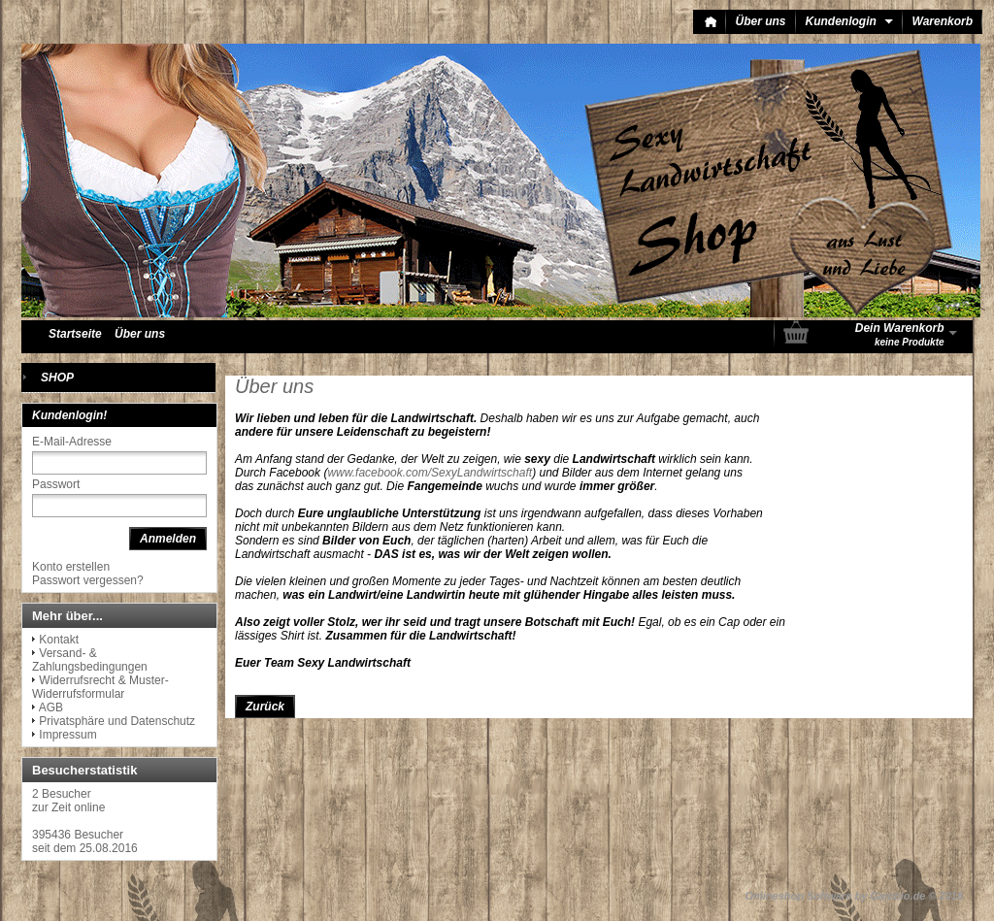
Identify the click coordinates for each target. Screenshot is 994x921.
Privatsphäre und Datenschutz (117, 721)
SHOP (57, 377)
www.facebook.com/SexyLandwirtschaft (429, 472)
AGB (51, 707)
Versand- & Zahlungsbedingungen (90, 660)
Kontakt (59, 639)
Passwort (56, 484)
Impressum (67, 734)
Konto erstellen (71, 567)
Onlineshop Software (799, 896)
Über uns (761, 21)
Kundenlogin (849, 21)
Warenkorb (942, 21)
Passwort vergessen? (88, 580)
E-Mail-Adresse (72, 441)
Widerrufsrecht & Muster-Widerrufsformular (100, 687)
